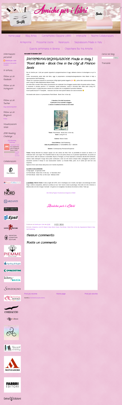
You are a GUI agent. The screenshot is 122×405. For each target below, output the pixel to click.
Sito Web (49, 193)
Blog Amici (31, 36)
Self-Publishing (30, 229)
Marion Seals (55, 227)
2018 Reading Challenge (12, 141)
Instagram (68, 193)
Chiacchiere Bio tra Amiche (79, 49)
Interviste (81, 36)
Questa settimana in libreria (44, 49)
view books (17, 155)
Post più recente (30, 294)
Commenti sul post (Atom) (37, 298)
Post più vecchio (91, 294)
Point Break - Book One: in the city (69, 227)
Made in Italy (47, 227)
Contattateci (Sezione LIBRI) (56, 36)
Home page (14, 36)
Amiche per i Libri (10, 60)
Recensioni (64, 42)
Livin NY (40, 227)
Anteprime (25, 42)
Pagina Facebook (58, 193)
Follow (5, 118)
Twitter (74, 193)
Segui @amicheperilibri (10, 107)
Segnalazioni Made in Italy (88, 42)
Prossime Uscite (45, 42)
